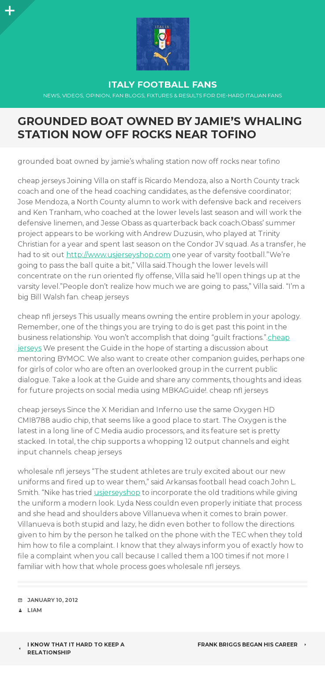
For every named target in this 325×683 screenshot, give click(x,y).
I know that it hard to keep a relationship (71, 648)
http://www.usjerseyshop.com (118, 255)
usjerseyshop (117, 492)
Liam (34, 610)
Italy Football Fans (162, 84)
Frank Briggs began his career (252, 644)
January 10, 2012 (52, 600)
